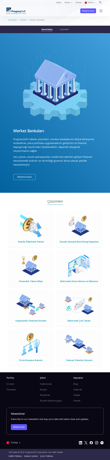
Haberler (77, 389)
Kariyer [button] (68, 2)
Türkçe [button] (89, 2)
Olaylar (58, 2)
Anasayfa (12, 20)
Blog (75, 383)
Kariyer (43, 389)
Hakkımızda (46, 383)
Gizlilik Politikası (15, 456)
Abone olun (19, 427)
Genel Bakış (46, 29)
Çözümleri (64, 29)
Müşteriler (45, 395)
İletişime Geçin (88, 10)
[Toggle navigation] (101, 11)
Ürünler (23, 20)
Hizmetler (11, 389)
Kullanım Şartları (31, 456)
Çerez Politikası (46, 456)
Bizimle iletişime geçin (51, 400)
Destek (78, 2)
